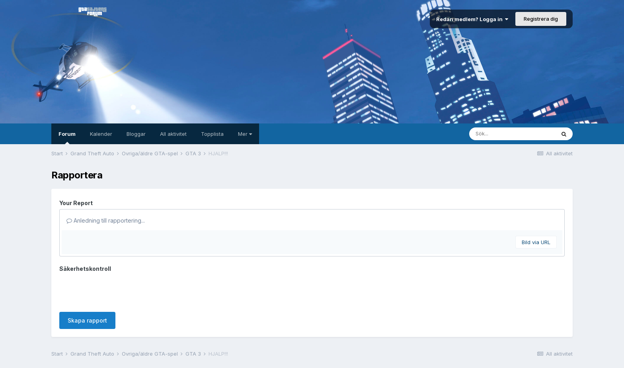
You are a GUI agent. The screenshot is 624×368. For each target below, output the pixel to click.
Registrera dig (541, 19)
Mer (245, 134)
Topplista (212, 134)
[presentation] (119, 290)
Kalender (101, 134)
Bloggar (136, 134)
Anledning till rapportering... (105, 220)
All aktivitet (173, 134)
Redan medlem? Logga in (472, 19)
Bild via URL (536, 242)
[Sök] (512, 133)
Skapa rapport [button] (87, 320)
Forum (67, 137)
